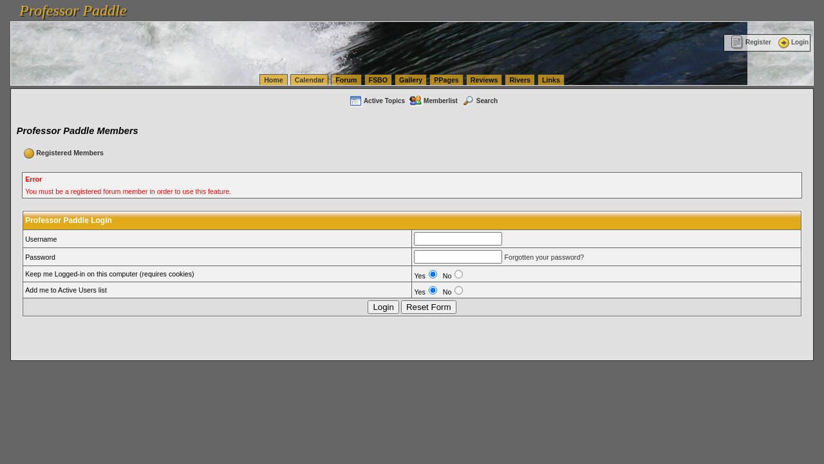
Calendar (309, 80)
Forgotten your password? (544, 257)
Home (273, 80)
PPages (446, 80)
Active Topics (377, 100)
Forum (346, 80)
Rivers (519, 80)
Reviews (484, 80)
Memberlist (433, 100)
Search (480, 100)
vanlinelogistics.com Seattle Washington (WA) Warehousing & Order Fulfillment (363, 6)
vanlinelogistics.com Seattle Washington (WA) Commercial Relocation (592, 6)
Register (751, 42)
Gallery (410, 80)
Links (551, 80)
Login (792, 42)
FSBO (378, 80)
